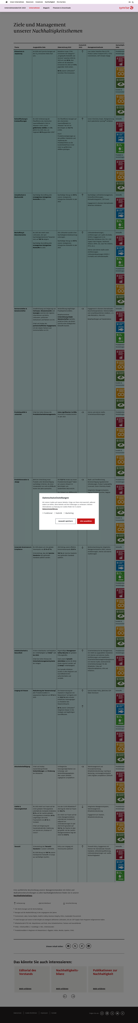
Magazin (46, 8)
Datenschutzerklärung (49, 509)
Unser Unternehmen (17, 2)
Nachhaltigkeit (50, 2)
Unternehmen (34, 8)
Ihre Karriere (61, 2)
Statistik (59, 513)
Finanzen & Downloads (62, 8)
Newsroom (29, 2)
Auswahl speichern (65, 521)
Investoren (39, 2)
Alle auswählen (86, 521)
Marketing (69, 513)
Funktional (48, 513)
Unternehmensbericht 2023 (15, 8)
